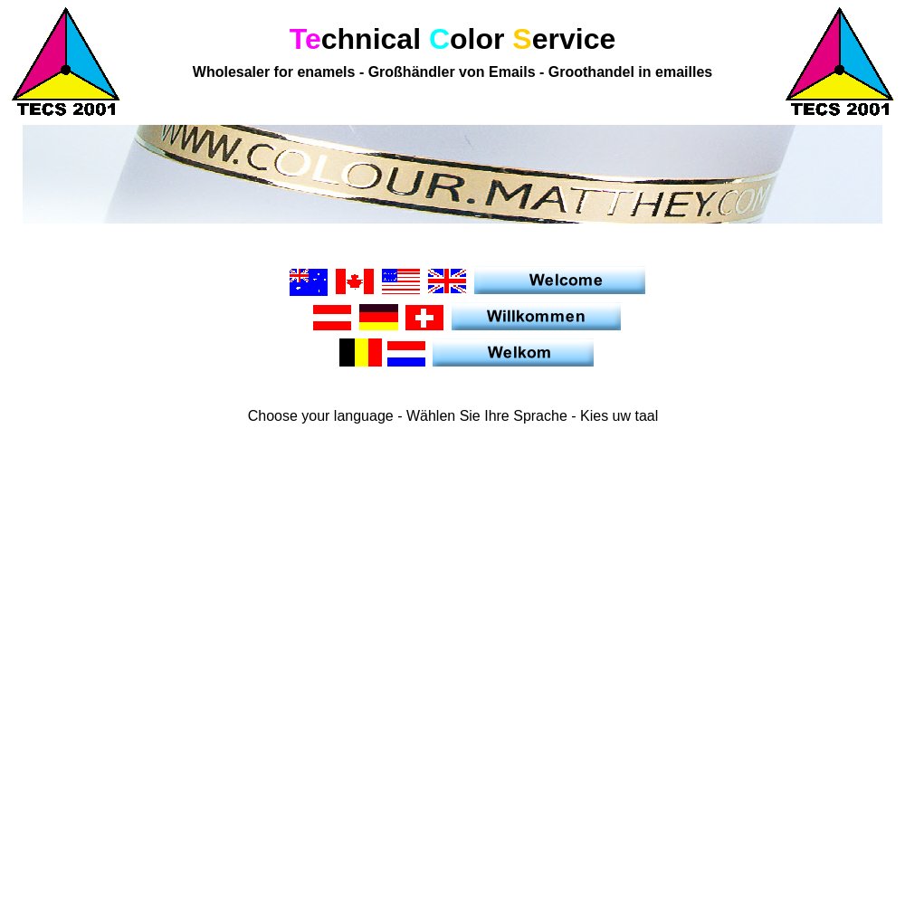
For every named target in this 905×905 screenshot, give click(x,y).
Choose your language (322, 416)
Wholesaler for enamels (276, 72)
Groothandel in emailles (628, 72)
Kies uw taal (617, 416)
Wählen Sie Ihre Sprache (486, 416)
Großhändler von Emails (451, 72)
